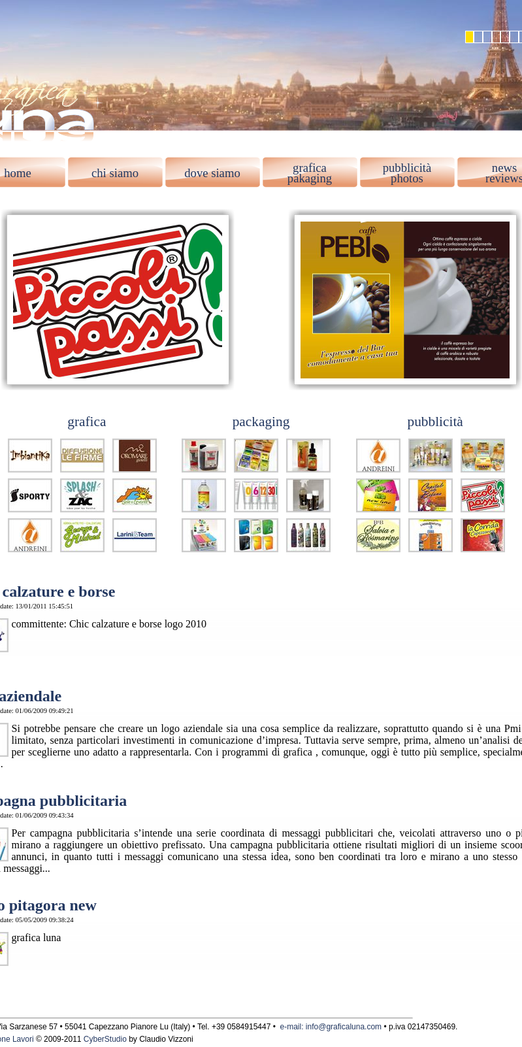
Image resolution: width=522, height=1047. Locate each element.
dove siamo (212, 173)
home (17, 173)
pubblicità (407, 167)
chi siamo (115, 173)
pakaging (309, 178)
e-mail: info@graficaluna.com (331, 1026)
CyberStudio (105, 1039)
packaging (261, 421)
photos (407, 178)
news (504, 167)
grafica (310, 167)
